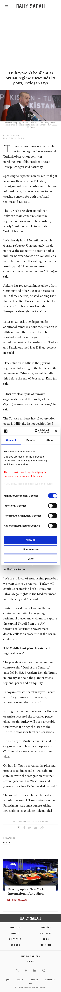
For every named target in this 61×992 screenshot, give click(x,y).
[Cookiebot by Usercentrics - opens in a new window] (36, 431)
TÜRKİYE (46, 927)
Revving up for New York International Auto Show (25, 891)
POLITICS (15, 927)
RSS (30, 983)
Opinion (45, 945)
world (6, 842)
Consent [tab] (11, 440)
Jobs (8, 980)
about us (34, 980)
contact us (49, 980)
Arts (46, 939)
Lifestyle (15, 939)
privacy (20, 980)
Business (46, 933)
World (15, 933)
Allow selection (30, 549)
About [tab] (50, 440)
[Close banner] (56, 431)
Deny (30, 558)
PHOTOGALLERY (19, 900)
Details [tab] (31, 440)
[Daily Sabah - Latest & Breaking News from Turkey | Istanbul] (30, 6)
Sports (15, 945)
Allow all (30, 539)
